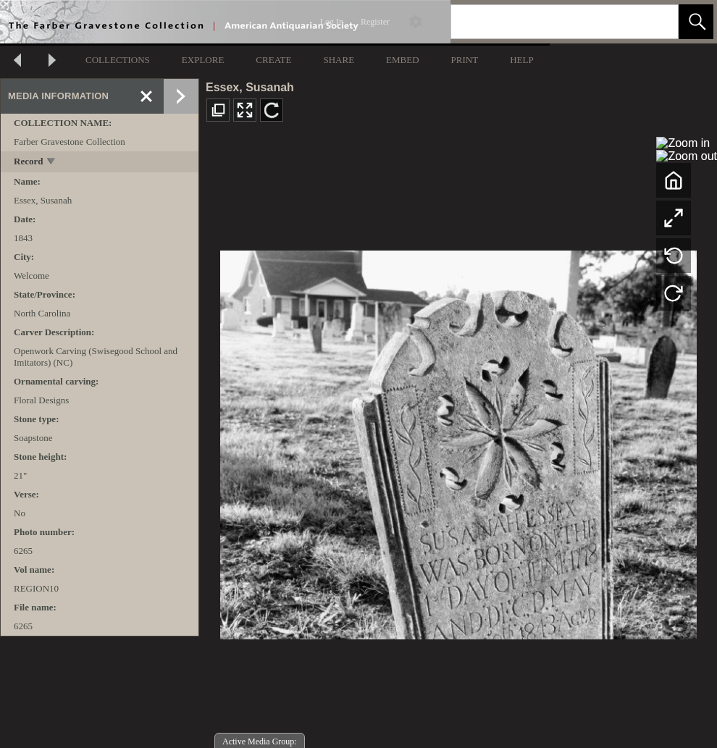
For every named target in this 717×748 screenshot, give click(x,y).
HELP (522, 59)
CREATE (273, 59)
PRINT (465, 59)
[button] (696, 21)
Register (375, 22)
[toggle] (51, 162)
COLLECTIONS (117, 59)
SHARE (338, 59)
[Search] (547, 21)
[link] (655, 21)
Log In (331, 22)
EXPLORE (203, 59)
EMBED (402, 59)
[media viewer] (458, 440)
